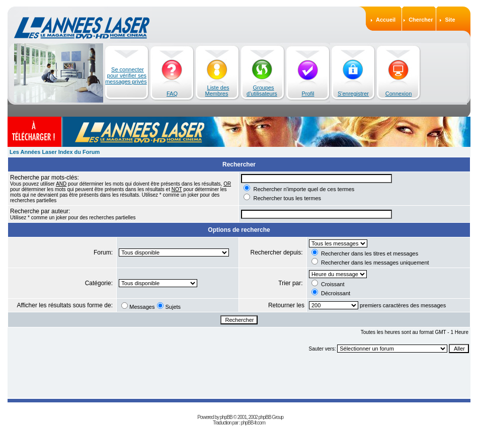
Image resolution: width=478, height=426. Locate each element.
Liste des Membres (217, 90)
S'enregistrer (353, 94)
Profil (307, 94)
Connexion (398, 94)
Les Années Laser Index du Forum (55, 152)
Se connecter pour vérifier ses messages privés (126, 75)
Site (450, 20)
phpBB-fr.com (253, 422)
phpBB (226, 417)
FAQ (172, 94)
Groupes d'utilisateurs (262, 90)
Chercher (421, 20)
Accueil (385, 20)
